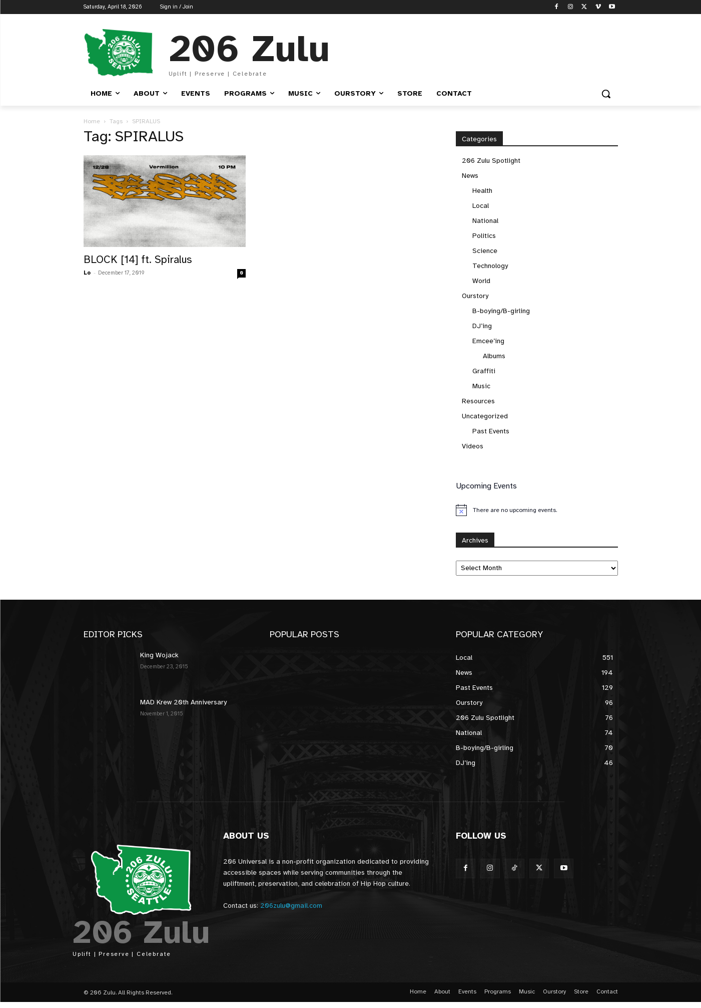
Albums (494, 356)
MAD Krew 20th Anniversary (183, 702)
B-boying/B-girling (501, 311)
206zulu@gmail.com (291, 905)
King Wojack (159, 655)
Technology (490, 266)
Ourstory (475, 296)
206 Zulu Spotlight (491, 160)
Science (484, 250)
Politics (484, 235)
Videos (472, 446)
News (470, 175)
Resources (478, 401)
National (485, 220)
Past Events (490, 431)
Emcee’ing (488, 341)
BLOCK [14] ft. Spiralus (138, 259)
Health (482, 190)
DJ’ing (482, 326)
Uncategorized (485, 416)
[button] (606, 94)
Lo (87, 273)
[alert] (537, 510)
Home (92, 121)
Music (481, 386)
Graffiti (483, 371)
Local (480, 205)
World (481, 281)
